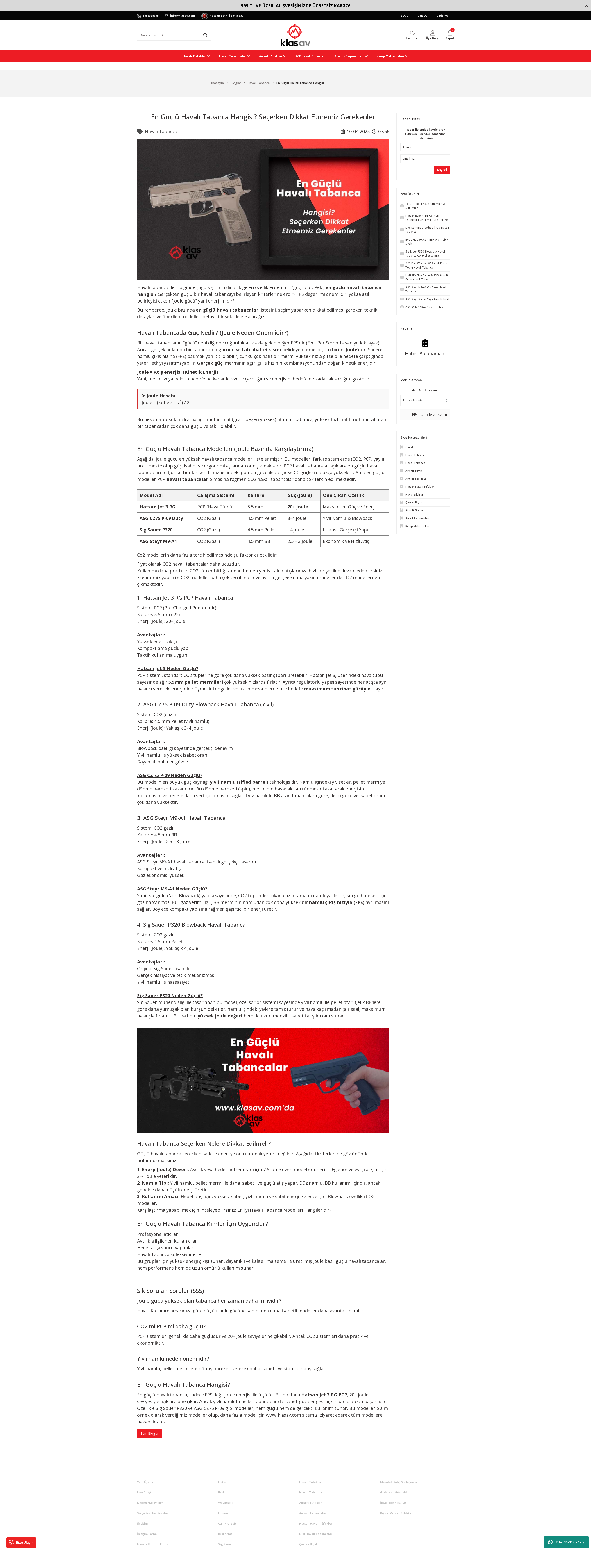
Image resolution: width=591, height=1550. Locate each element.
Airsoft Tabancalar (312, 1513)
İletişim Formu (147, 1534)
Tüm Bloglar (149, 1433)
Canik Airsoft (227, 1523)
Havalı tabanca (152, 287)
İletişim (142, 1523)
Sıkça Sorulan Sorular (152, 1513)
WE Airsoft (225, 1503)
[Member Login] (432, 35)
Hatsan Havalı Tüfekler (315, 1523)
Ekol (221, 1492)
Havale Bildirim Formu (153, 1544)
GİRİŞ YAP (443, 16)
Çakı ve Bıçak (308, 1544)
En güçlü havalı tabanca (162, 1395)
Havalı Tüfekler (310, 1482)
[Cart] (450, 35)
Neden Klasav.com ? (151, 1503)
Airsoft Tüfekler (310, 1503)
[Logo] (295, 35)
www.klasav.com (283, 1415)
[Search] (174, 35)
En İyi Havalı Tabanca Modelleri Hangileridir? (284, 1210)
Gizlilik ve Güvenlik (394, 1492)
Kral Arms (225, 1534)
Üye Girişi (144, 1492)
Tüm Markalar (430, 414)
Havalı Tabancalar (312, 1492)
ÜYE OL (422, 16)
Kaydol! (442, 170)
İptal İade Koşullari (393, 1503)
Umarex (224, 1513)
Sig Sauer (225, 1544)
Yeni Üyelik (145, 1482)
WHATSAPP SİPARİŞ (566, 1542)
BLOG (404, 16)
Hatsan (223, 1482)
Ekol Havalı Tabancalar (315, 1534)
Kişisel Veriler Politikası (397, 1513)
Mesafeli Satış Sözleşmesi (398, 1482)
